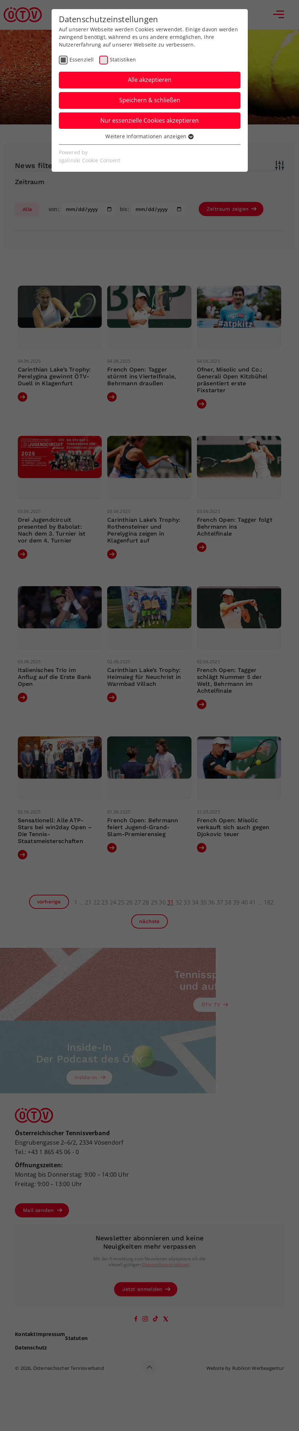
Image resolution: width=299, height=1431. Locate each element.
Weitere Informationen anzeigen (149, 136)
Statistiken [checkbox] (123, 59)
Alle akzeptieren (149, 80)
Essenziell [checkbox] (81, 59)
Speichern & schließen (149, 100)
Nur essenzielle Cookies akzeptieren (149, 120)
